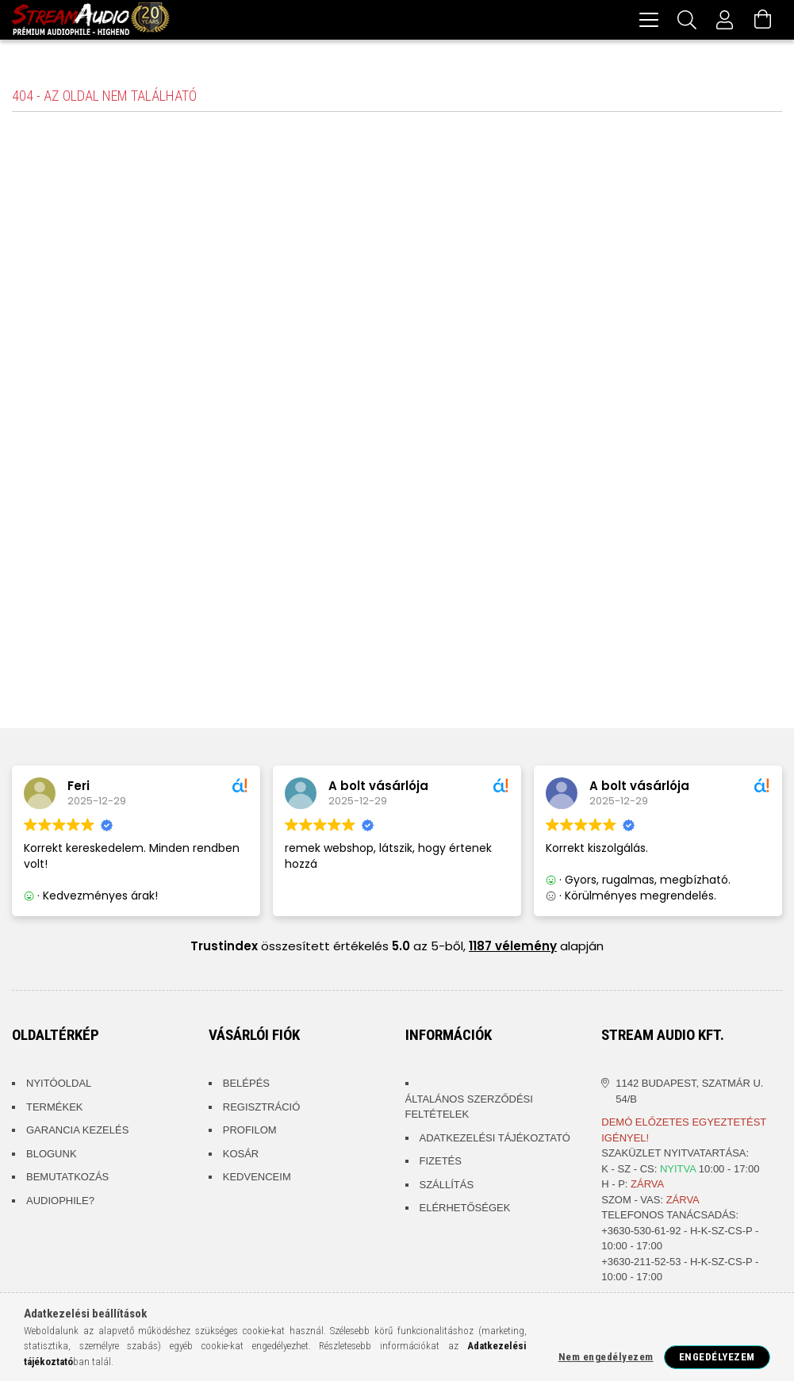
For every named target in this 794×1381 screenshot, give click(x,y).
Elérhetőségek (465, 1210)
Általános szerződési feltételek (469, 1109)
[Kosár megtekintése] (763, 20)
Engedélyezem (717, 1357)
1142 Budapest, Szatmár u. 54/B (689, 1093)
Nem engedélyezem (606, 1357)
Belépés (246, 1085)
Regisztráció (262, 1109)
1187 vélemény (513, 948)
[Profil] (725, 20)
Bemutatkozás (67, 1179)
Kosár (241, 1156)
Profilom (250, 1132)
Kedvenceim (257, 1179)
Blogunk (51, 1156)
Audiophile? (60, 1203)
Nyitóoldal (58, 1085)
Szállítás (447, 1187)
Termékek (54, 1109)
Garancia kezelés (77, 1132)
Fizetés (441, 1163)
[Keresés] (687, 20)
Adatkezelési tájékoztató (495, 1140)
